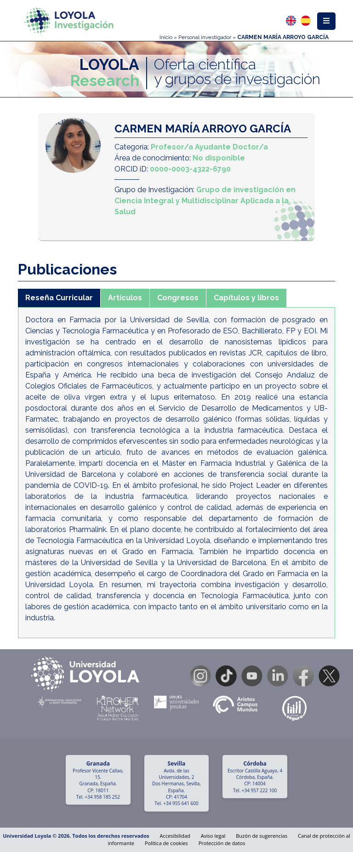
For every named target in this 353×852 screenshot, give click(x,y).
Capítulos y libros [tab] (246, 297)
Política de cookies (166, 843)
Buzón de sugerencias (261, 835)
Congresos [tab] (178, 297)
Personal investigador (204, 37)
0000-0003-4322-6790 (190, 169)
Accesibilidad (174, 835)
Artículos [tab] (125, 297)
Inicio (165, 37)
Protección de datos (222, 843)
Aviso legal (213, 835)
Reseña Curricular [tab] (59, 297)
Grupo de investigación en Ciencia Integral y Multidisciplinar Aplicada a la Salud (205, 200)
